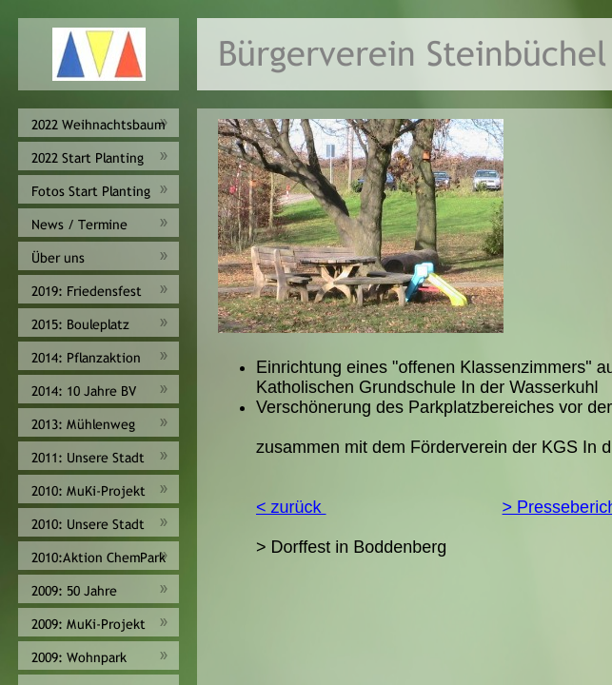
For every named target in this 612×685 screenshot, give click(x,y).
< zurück (291, 507)
